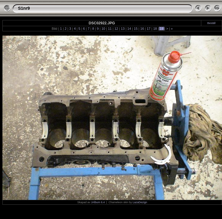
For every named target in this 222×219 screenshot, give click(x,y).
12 (116, 28)
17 (148, 28)
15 (135, 28)
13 (122, 28)
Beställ (211, 23)
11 (110, 28)
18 (155, 28)
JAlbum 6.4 (98, 202)
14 (129, 28)
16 (142, 28)
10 (103, 28)
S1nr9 (24, 8)
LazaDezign (140, 202)
